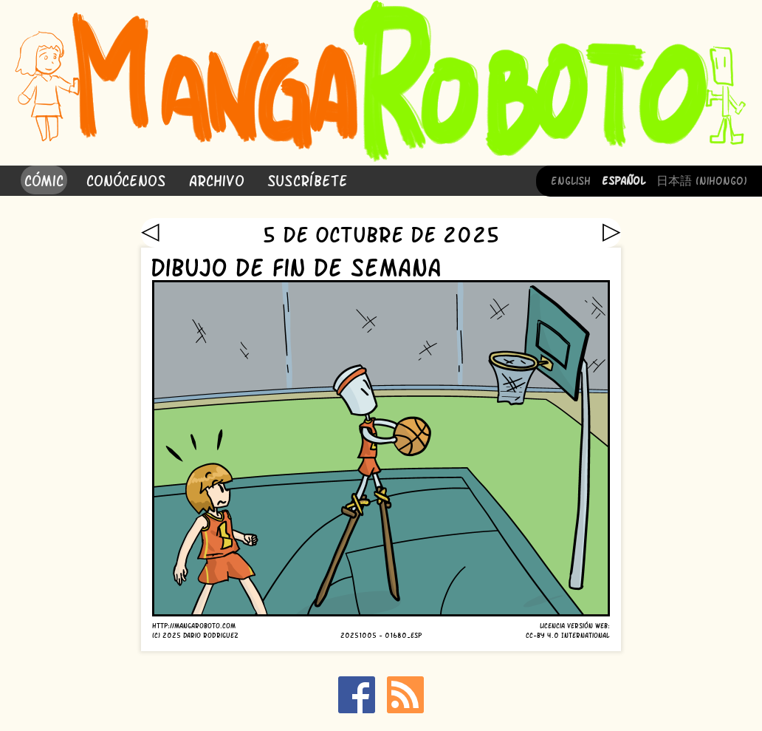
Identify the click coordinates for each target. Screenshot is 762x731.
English (571, 179)
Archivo (216, 179)
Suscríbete (307, 179)
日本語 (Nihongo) (701, 179)
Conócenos (126, 179)
